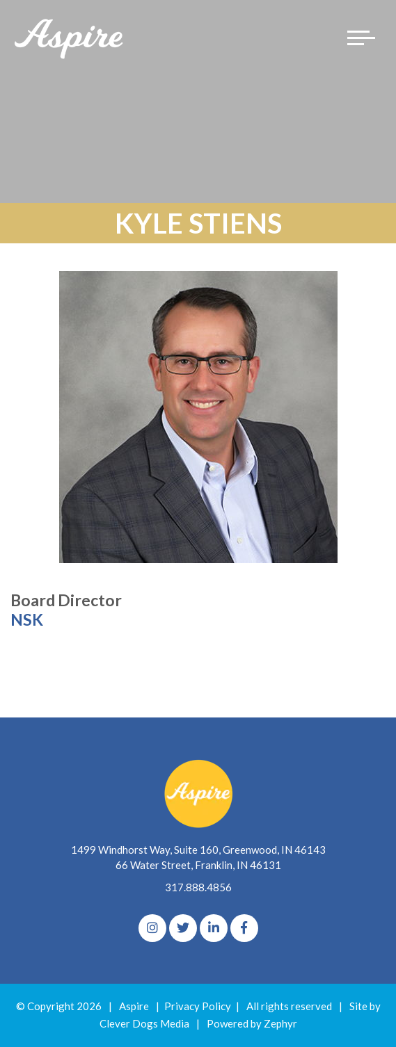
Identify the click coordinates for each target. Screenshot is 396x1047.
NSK (26, 619)
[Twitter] (183, 928)
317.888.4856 (198, 887)
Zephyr (280, 1023)
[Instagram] (152, 928)
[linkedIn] (214, 928)
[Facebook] (244, 928)
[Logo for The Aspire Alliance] (69, 37)
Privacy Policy (197, 1006)
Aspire (134, 1006)
